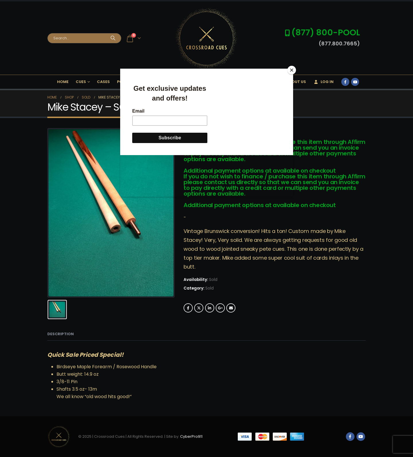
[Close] (291, 70)
